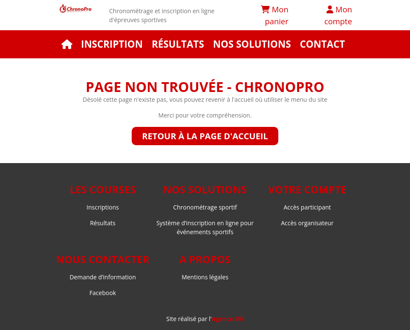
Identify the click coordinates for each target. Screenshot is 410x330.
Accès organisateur (307, 223)
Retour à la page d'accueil (205, 136)
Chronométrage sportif (205, 207)
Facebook (103, 293)
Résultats (178, 44)
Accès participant (307, 207)
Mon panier (275, 15)
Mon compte (338, 15)
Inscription (112, 44)
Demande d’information (102, 277)
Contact (322, 44)
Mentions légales (205, 277)
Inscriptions (103, 207)
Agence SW (228, 319)
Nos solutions (252, 44)
